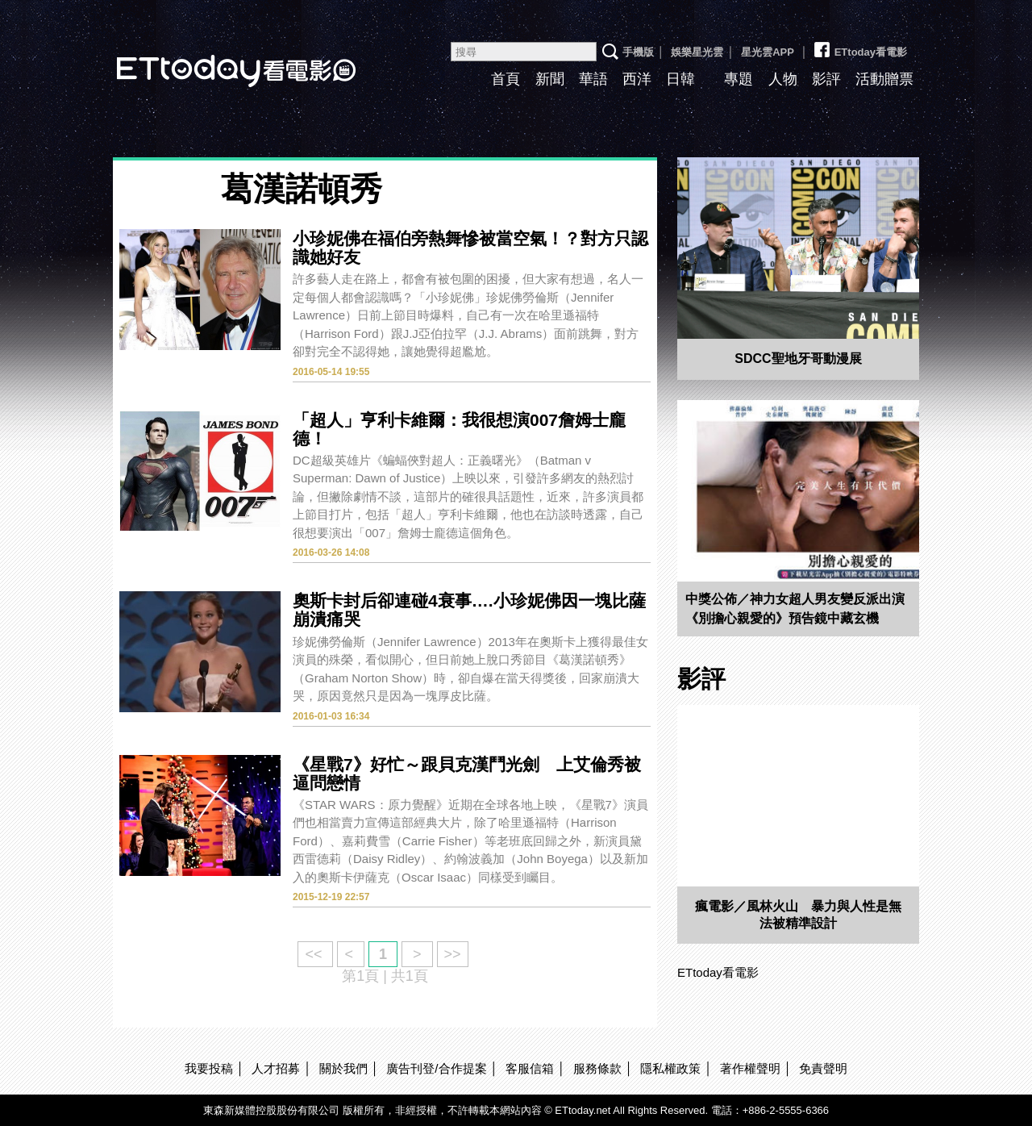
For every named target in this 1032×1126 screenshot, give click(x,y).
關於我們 (343, 1068)
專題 (738, 79)
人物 (782, 79)
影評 (826, 79)
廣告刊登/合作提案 (436, 1068)
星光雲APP (767, 52)
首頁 (505, 79)
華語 (593, 79)
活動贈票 (884, 79)
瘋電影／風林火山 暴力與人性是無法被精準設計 (798, 914)
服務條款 (597, 1068)
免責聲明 (823, 1068)
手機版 (638, 52)
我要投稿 (209, 1068)
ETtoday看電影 (213, 58)
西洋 (636, 79)
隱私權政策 (670, 1068)
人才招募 (276, 1068)
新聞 (549, 79)
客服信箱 (530, 1068)
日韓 (680, 79)
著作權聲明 (750, 1068)
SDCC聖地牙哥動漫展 (797, 358)
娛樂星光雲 (697, 52)
